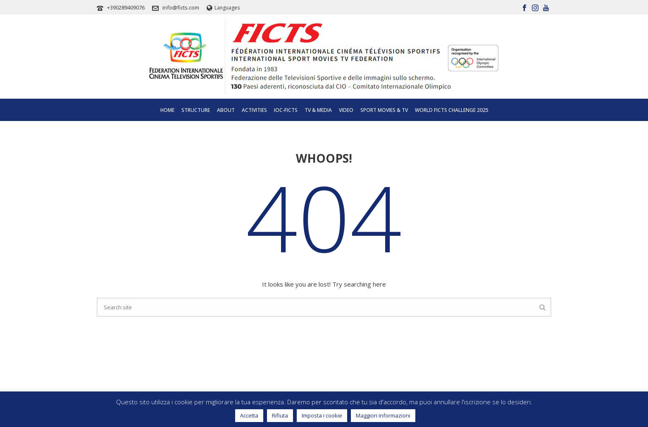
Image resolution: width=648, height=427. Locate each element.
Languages (223, 7)
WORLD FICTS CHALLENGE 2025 (451, 110)
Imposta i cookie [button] (322, 415)
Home (167, 110)
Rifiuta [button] (280, 415)
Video (346, 110)
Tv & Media (318, 110)
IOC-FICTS (286, 110)
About (226, 110)
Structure (195, 110)
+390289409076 (126, 7)
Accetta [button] (249, 415)
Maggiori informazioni (383, 415)
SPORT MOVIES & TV (384, 110)
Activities (254, 110)
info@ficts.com (180, 7)
